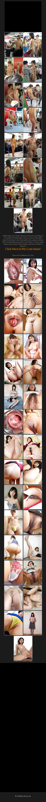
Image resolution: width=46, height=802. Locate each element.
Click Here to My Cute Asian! (23, 249)
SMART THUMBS (27, 661)
